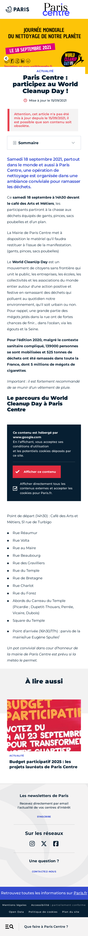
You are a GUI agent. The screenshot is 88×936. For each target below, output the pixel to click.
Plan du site (70, 911)
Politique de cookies (43, 911)
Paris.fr (80, 893)
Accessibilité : (58, 905)
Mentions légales (14, 905)
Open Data (16, 911)
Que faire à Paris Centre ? (46, 926)
